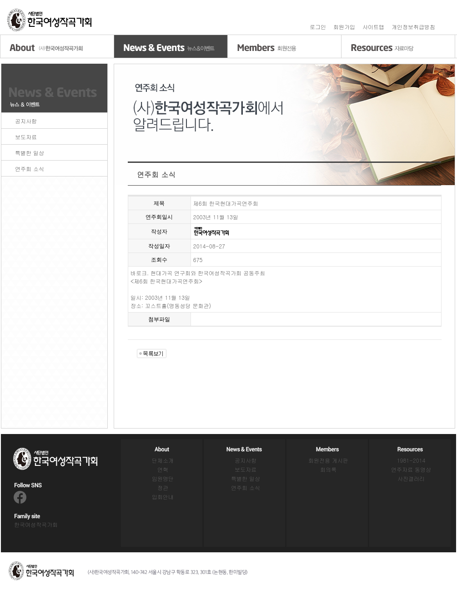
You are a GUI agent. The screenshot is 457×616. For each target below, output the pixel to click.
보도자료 (26, 137)
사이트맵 (373, 26)
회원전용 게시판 (328, 460)
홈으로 (50, 20)
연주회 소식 (29, 168)
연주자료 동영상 (411, 469)
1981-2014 (411, 460)
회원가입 (344, 26)
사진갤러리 (411, 478)
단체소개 (163, 460)
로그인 (318, 26)
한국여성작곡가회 (36, 524)
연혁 (162, 469)
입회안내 (163, 496)
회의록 (328, 469)
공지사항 (26, 121)
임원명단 (163, 478)
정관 (162, 487)
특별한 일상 (29, 153)
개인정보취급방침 (413, 26)
